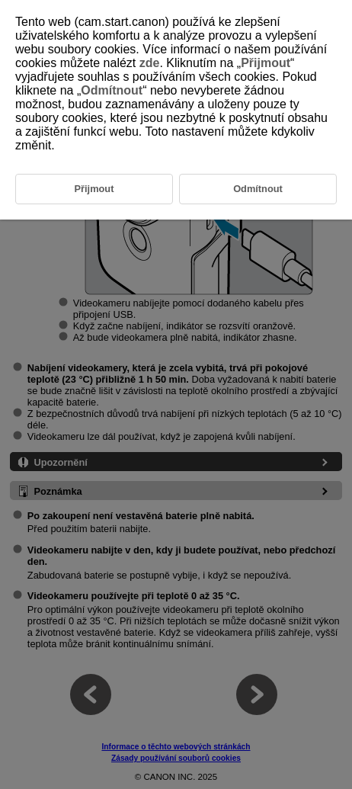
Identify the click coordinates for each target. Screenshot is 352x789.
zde (149, 62)
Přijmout (265, 62)
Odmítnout (111, 90)
